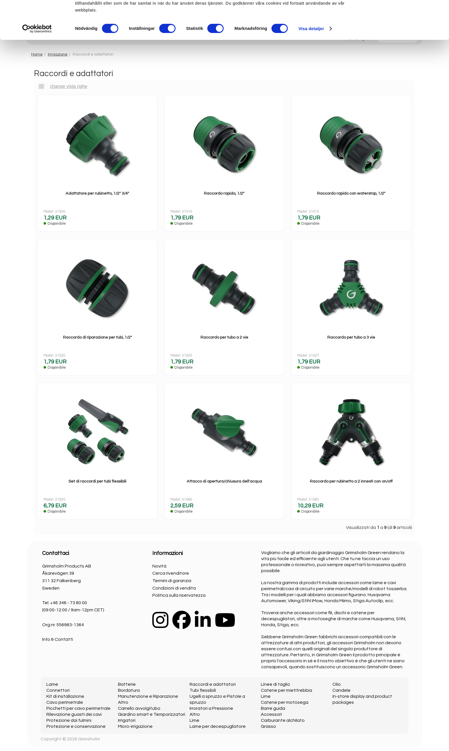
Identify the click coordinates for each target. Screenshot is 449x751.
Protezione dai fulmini (68, 720)
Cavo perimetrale (64, 702)
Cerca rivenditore (170, 573)
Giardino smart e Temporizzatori (151, 714)
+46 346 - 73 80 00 (68, 602)
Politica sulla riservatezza (179, 595)
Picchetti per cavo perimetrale (78, 708)
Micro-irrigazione (135, 726)
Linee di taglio (275, 684)
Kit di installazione (65, 696)
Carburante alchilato (283, 720)
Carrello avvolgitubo (139, 708)
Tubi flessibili (203, 690)
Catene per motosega (284, 702)
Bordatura (129, 690)
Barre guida (273, 708)
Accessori (271, 714)
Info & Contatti (57, 639)
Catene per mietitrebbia (286, 690)
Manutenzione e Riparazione (148, 696)
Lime (194, 720)
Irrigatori (126, 720)
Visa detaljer (311, 66)
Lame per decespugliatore (218, 726)
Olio (336, 684)
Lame (52, 684)
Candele (341, 690)
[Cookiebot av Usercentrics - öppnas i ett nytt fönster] (37, 67)
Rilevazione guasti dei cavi (74, 714)
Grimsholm (89, 739)
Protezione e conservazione (76, 726)
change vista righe (68, 86)
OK (401, 14)
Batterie (127, 684)
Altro (123, 702)
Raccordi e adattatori (213, 684)
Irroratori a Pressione (211, 708)
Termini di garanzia (171, 580)
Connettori (58, 690)
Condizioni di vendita (174, 588)
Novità (159, 566)
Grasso (268, 726)
